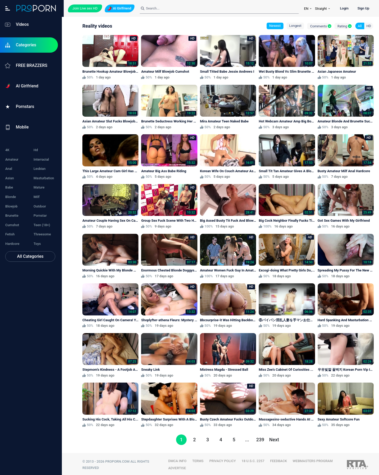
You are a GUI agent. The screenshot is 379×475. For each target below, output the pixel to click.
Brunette (11, 215)
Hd (36, 150)
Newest (275, 26)
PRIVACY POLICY (224, 459)
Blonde (10, 197)
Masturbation (44, 178)
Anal (8, 169)
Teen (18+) (42, 225)
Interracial (42, 159)
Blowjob (11, 206)
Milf (37, 197)
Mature (39, 187)
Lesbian (40, 169)
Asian (9, 178)
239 (261, 438)
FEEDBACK (279, 459)
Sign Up (363, 8)
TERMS (199, 459)
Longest (295, 26)
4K (7, 150)
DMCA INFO (178, 459)
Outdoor (40, 206)
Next (275, 438)
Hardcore (12, 244)
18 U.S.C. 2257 (254, 459)
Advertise (178, 466)
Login (344, 8)
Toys (38, 244)
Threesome (43, 234)
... (248, 438)
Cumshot (12, 225)
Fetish (10, 234)
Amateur (11, 159)
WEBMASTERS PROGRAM (314, 459)
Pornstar (41, 215)
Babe (9, 187)
